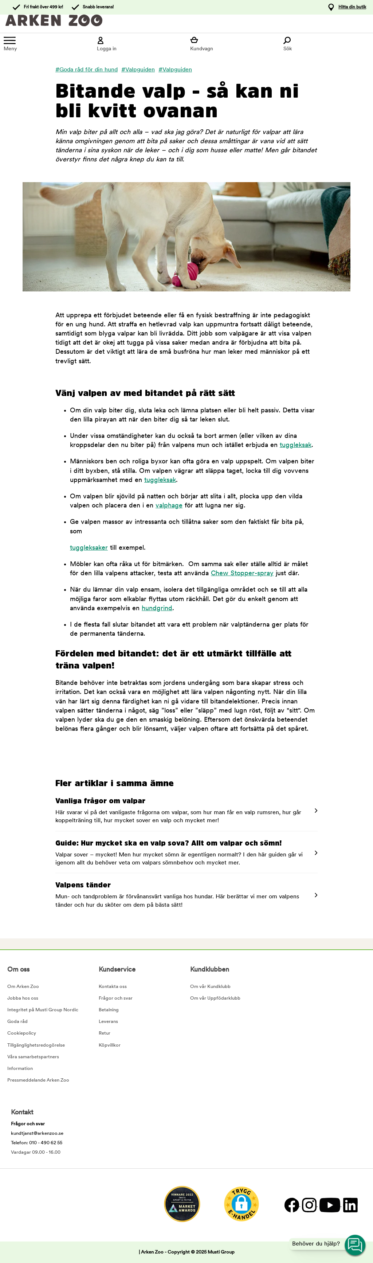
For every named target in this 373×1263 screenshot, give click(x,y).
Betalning (109, 1010)
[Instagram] (309, 1205)
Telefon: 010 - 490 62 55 (36, 1143)
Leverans (108, 1021)
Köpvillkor (110, 1045)
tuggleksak (295, 445)
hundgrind (157, 608)
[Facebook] (291, 1205)
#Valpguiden (138, 70)
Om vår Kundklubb (210, 986)
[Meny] (46, 44)
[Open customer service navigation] (355, 1245)
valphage (169, 505)
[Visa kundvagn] (233, 44)
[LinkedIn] (349, 1205)
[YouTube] (329, 1205)
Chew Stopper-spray (242, 573)
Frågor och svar (116, 998)
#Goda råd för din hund (86, 70)
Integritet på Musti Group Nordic (42, 1010)
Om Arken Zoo (23, 986)
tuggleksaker (89, 548)
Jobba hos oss (22, 998)
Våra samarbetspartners (33, 1057)
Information (20, 1068)
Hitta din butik (352, 7)
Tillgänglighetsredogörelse (36, 1045)
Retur (104, 1033)
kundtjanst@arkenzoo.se (37, 1133)
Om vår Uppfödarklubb (215, 998)
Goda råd (17, 1021)
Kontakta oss (113, 986)
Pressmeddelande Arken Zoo (38, 1080)
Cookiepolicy (21, 1033)
